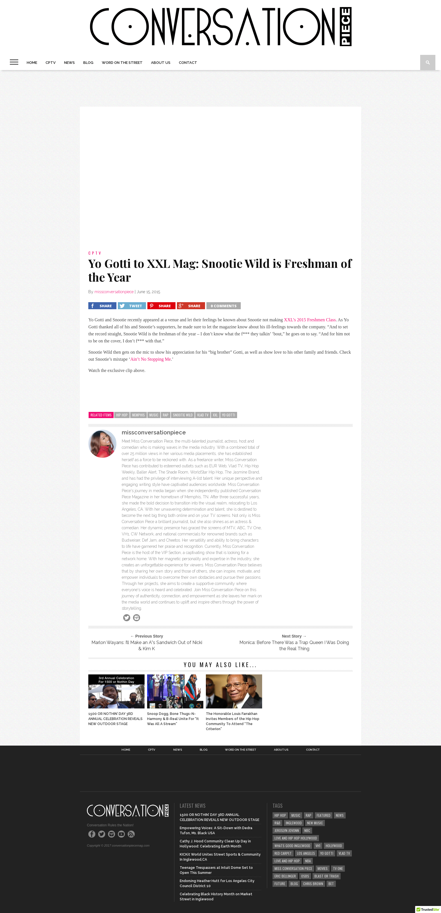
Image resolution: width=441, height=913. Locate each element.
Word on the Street (122, 62)
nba (308, 860)
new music (315, 822)
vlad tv (202, 414)
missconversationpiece (114, 292)
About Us (160, 62)
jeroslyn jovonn (286, 830)
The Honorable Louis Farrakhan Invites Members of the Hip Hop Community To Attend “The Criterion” (232, 721)
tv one (338, 868)
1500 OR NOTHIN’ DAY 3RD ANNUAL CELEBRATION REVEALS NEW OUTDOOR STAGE (115, 719)
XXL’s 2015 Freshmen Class (310, 319)
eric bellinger (285, 876)
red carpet (283, 853)
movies (323, 868)
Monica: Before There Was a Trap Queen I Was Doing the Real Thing (294, 645)
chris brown (313, 883)
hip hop (122, 414)
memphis (138, 414)
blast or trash (326, 876)
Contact (188, 62)
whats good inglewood (292, 845)
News (69, 62)
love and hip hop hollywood (295, 838)
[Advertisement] (220, 88)
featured (323, 815)
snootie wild (183, 414)
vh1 (318, 845)
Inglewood (294, 822)
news (340, 815)
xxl (215, 414)
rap (165, 414)
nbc (307, 830)
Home (32, 62)
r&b (277, 822)
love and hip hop (287, 860)
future (279, 883)
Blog (88, 62)
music (153, 414)
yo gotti (228, 414)
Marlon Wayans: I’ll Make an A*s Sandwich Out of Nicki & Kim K (146, 645)
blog (294, 883)
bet (331, 883)
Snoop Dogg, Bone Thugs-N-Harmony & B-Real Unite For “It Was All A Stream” (173, 719)
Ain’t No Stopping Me (150, 359)
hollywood (334, 845)
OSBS (305, 876)
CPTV (51, 62)
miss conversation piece (293, 868)
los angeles (306, 853)
